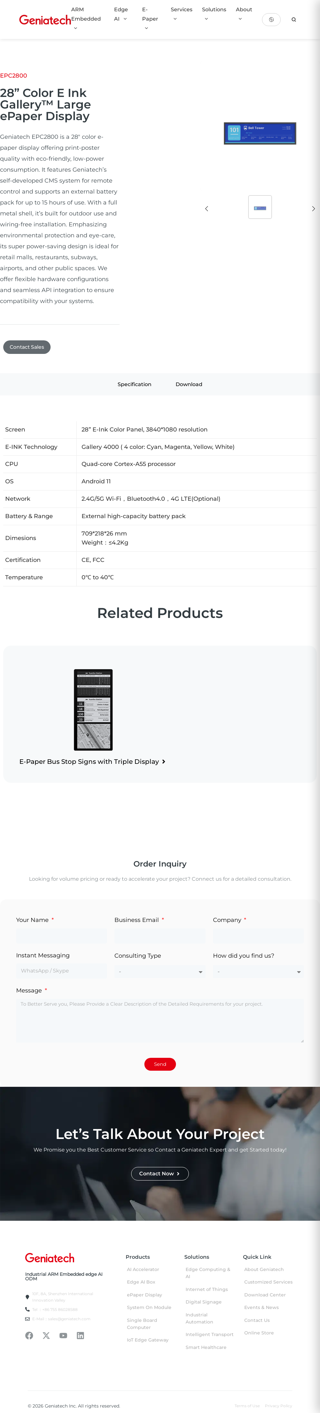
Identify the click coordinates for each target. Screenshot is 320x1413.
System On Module (149, 1308)
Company (228, 921)
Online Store (259, 1333)
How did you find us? (243, 956)
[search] (293, 19)
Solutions (214, 13)
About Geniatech (264, 1270)
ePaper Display (144, 1295)
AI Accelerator (143, 1270)
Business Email (137, 921)
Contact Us (257, 1321)
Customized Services (268, 1283)
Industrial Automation (199, 1319)
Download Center (265, 1295)
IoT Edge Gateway (148, 1341)
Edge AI (121, 14)
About (244, 13)
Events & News (261, 1308)
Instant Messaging (43, 956)
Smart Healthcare (206, 1348)
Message (30, 991)
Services (181, 13)
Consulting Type (137, 956)
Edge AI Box (141, 1283)
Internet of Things (207, 1290)
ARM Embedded (86, 18)
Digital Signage (204, 1302)
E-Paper (150, 18)
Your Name (33, 921)
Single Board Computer (142, 1324)
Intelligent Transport (210, 1335)
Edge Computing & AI (208, 1273)
